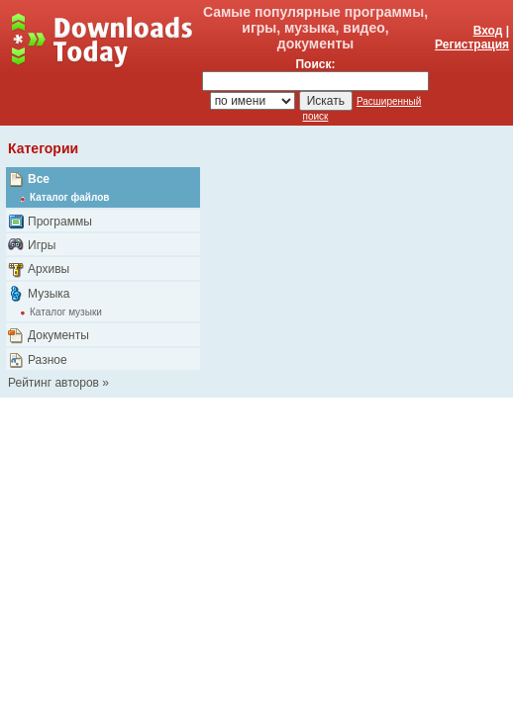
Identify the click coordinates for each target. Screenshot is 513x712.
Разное (47, 360)
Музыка (48, 294)
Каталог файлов (69, 197)
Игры (41, 245)
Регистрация (472, 44)
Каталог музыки (66, 312)
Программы (60, 221)
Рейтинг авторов (53, 383)
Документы (58, 335)
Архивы (48, 269)
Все (39, 179)
